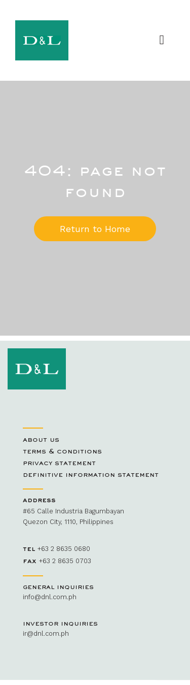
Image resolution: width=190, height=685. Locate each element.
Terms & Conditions (62, 451)
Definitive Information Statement (91, 474)
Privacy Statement (59, 463)
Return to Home (95, 228)
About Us (41, 439)
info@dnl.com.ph (50, 597)
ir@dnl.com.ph (46, 633)
